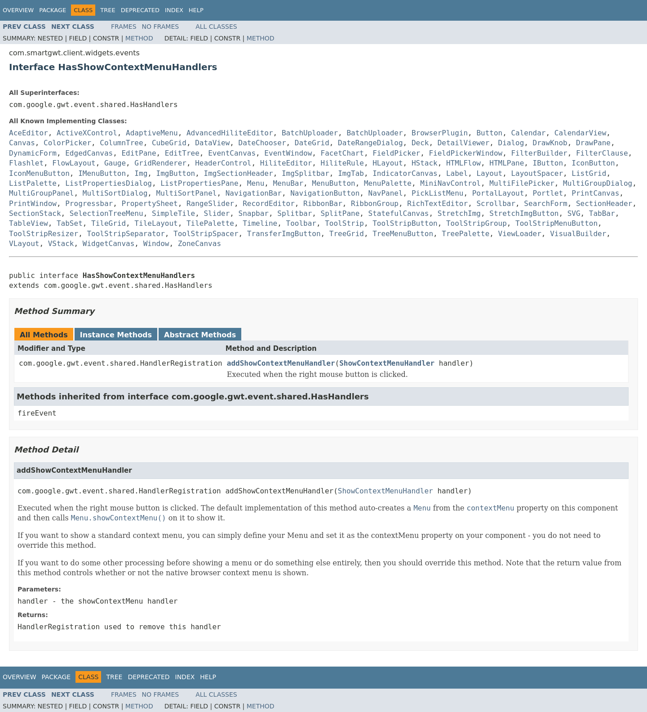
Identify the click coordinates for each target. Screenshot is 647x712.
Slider (217, 213)
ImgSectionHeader (238, 173)
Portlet (548, 193)
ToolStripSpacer (206, 233)
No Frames (160, 26)
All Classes (216, 26)
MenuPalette (388, 183)
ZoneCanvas (199, 243)
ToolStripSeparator (125, 233)
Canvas (22, 143)
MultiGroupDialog (597, 183)
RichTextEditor (437, 203)
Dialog (511, 143)
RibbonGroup (375, 203)
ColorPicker (67, 143)
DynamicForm (33, 153)
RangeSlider (210, 203)
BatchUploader (310, 133)
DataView (212, 143)
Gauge (115, 163)
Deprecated (140, 10)
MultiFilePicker (521, 183)
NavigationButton (324, 193)
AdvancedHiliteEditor (229, 133)
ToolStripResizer (43, 233)
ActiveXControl (87, 133)
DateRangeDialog (370, 143)
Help (196, 10)
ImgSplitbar (305, 173)
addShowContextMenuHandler (281, 363)
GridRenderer (160, 163)
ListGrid (589, 173)
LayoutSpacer (537, 173)
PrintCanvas (595, 193)
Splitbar (294, 213)
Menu (256, 183)
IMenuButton (102, 173)
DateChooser (262, 143)
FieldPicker (396, 153)
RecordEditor (269, 203)
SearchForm (545, 203)
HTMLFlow (463, 163)
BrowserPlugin (440, 133)
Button (489, 133)
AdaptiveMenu (152, 133)
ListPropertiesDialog (108, 183)
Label (457, 173)
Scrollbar (495, 203)
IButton (548, 163)
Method (139, 38)
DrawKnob (550, 143)
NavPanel (385, 193)
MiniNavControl (450, 183)
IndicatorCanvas (405, 173)
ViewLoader (519, 233)
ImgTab (351, 173)
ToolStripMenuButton (556, 223)
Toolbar (301, 223)
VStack (61, 243)
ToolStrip (344, 223)
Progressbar (89, 203)
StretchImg (459, 213)
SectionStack (35, 213)
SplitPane (340, 213)
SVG (574, 213)
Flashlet (26, 163)
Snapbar (254, 213)
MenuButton (333, 183)
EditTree (182, 153)
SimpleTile (173, 213)
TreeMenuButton (402, 233)
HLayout (387, 163)
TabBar (602, 213)
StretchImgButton (523, 213)
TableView (28, 223)
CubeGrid (169, 143)
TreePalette (465, 233)
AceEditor (28, 133)
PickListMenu (438, 193)
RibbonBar (322, 203)
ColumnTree (121, 143)
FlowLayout (73, 163)
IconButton (593, 163)
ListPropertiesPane (199, 183)
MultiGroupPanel (41, 193)
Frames (124, 26)
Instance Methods (116, 335)
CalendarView (580, 133)
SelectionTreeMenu (106, 213)
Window (156, 243)
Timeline (260, 223)
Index (174, 10)
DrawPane (593, 143)
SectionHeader (604, 203)
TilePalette (210, 223)
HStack (425, 163)
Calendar (528, 133)
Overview (18, 10)
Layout (489, 173)
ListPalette (33, 183)
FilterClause (602, 153)
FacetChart (342, 153)
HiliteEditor (286, 163)
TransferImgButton (284, 233)
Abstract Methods (200, 335)
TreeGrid (346, 233)
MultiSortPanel (186, 193)
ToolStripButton (405, 223)
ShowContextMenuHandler (386, 363)
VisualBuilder (578, 233)
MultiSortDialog (115, 193)
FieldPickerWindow (465, 153)
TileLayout (155, 223)
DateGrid (312, 143)
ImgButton (175, 173)
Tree (107, 10)
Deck (420, 143)
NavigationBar (254, 193)
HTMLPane (506, 163)
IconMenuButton (39, 173)
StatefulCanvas (398, 213)
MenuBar (288, 183)
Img (140, 173)
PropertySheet (149, 203)
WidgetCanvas (109, 243)
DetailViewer (464, 143)
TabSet (70, 223)
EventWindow (288, 153)
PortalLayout (498, 193)
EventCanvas (232, 153)
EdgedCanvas (89, 153)
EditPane (138, 153)
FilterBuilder (539, 153)
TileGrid (108, 223)
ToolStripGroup (476, 223)
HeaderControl (223, 163)
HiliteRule (342, 163)
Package (52, 10)
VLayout (24, 243)
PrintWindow (33, 203)
